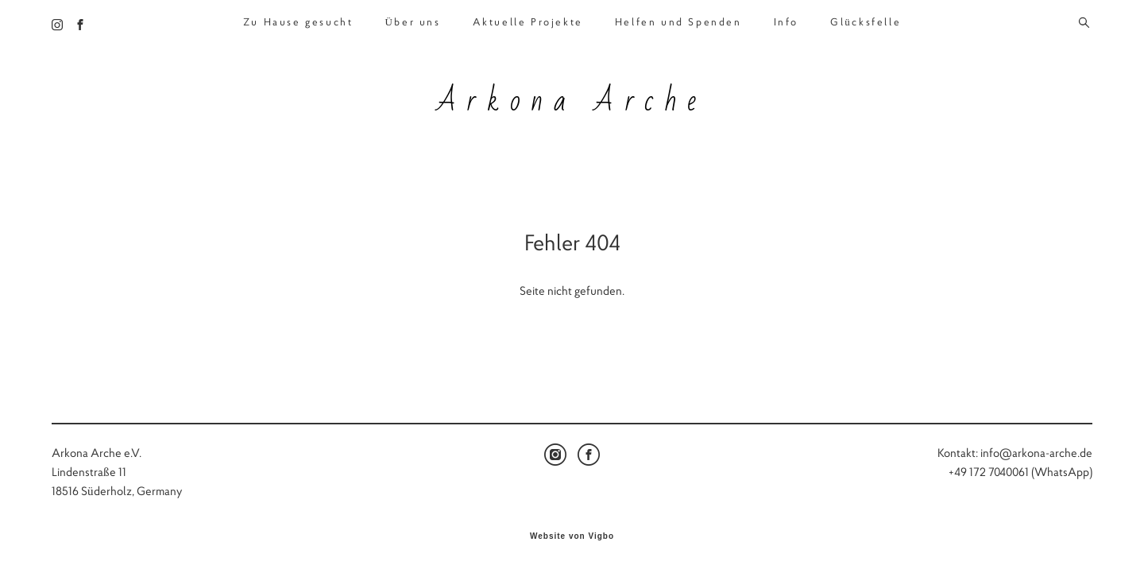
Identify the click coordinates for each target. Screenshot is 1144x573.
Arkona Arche (572, 101)
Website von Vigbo (572, 536)
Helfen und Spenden (678, 22)
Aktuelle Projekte (528, 22)
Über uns (412, 22)
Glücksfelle (865, 22)
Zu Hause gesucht (298, 22)
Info (786, 22)
